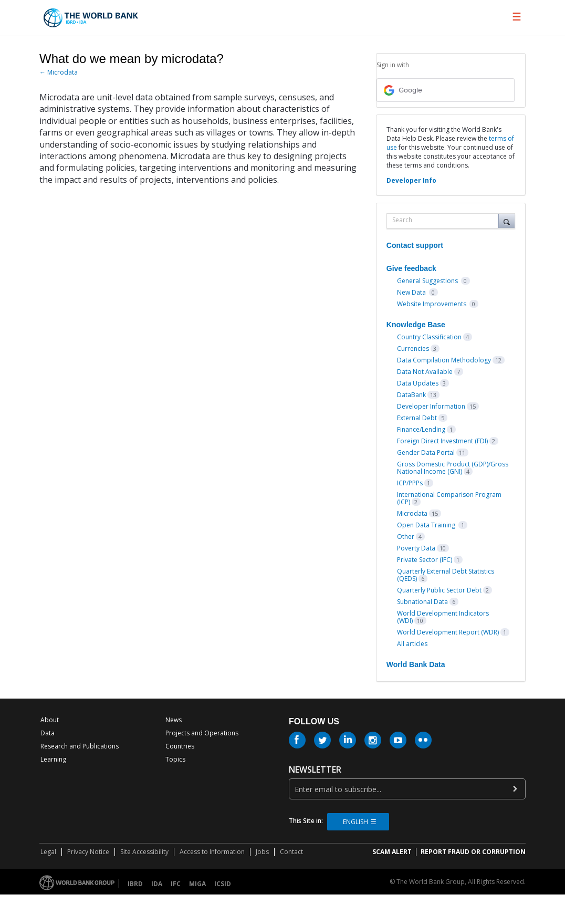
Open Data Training (427, 525)
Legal (48, 851)
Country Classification (429, 336)
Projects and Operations (201, 733)
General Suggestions (428, 280)
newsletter (315, 769)
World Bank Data (415, 664)
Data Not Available (425, 371)
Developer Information (431, 406)
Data (47, 733)
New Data (412, 292)
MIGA (197, 883)
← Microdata (58, 72)
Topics (175, 759)
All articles (412, 643)
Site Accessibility (144, 851)
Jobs (262, 851)
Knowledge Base (415, 324)
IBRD (135, 883)
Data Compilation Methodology (444, 360)
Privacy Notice (88, 851)
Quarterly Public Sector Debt (439, 590)
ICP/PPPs (410, 482)
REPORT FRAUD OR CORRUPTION (473, 851)
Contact (291, 851)
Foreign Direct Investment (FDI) (442, 440)
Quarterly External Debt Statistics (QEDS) (445, 575)
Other (405, 536)
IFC (176, 883)
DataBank (411, 394)
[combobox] (445, 220)
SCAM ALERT (392, 851)
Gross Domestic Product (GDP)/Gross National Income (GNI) (452, 468)
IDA (156, 883)
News (173, 719)
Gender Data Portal (426, 452)
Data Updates (417, 383)
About (49, 719)
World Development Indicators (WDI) (443, 617)
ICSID (222, 883)
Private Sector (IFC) (424, 559)
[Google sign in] (445, 90)
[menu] (517, 16)
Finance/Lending (421, 429)
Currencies (413, 348)
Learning (53, 759)
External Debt (417, 417)
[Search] (506, 220)
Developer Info (411, 180)
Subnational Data (422, 601)
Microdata (412, 513)
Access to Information (212, 851)
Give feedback (411, 268)
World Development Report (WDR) (448, 632)
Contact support (414, 245)
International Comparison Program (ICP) (449, 498)
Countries (179, 746)
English (355, 821)
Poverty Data (416, 548)
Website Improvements (432, 303)
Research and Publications (79, 746)
